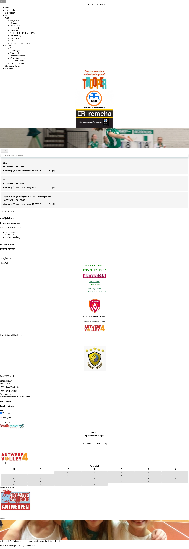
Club (7, 18)
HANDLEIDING (7, 249)
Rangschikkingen (17, 56)
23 (94, 481)
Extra (12, 40)
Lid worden (10, 13)
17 (121, 478)
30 (94, 484)
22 (67, 481)
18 (148, 478)
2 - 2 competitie (17, 63)
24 (121, 481)
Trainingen (15, 51)
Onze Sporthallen (17, 58)
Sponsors (14, 30)
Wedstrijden (15, 53)
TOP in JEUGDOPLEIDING (22, 33)
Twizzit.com (30, 546)
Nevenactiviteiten (12, 66)
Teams (13, 48)
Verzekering (15, 35)
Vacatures (14, 38)
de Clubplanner (19, 258)
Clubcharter (15, 28)
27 (14, 484)
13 (14, 478)
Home (7, 8)
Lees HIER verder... (8, 376)
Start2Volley (10, 10)
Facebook (6, 413)
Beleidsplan (15, 25)
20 (14, 481)
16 (94, 478)
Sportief (8, 45)
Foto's (7, 15)
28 (40, 484)
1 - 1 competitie (17, 61)
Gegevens (14, 20)
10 (121, 475)
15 (67, 478)
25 (148, 481)
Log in (3, 1)
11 (148, 475)
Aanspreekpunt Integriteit (21, 43)
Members (9, 68)
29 (67, 484)
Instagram (6, 418)
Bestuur (13, 23)
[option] (94, 79)
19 (175, 478)
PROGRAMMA (7, 244)
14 (40, 478)
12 (175, 475)
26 (175, 481)
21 (40, 481)
